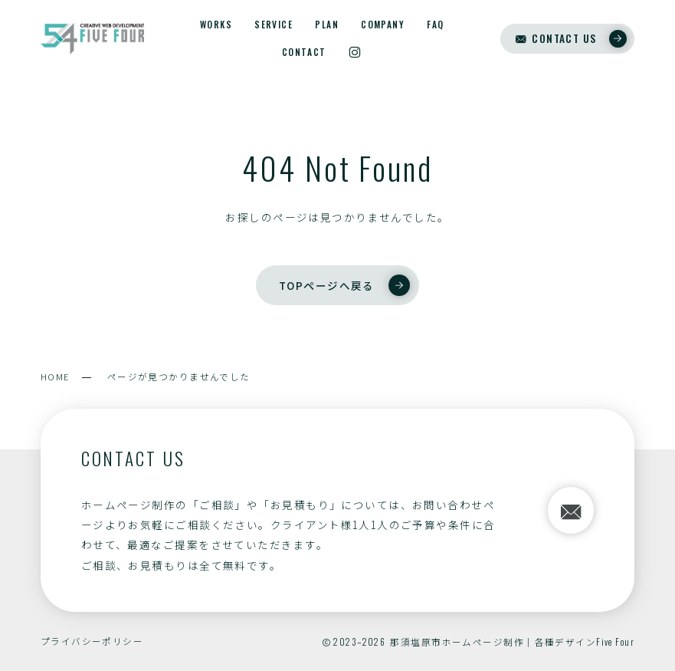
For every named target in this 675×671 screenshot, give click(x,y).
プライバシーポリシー (92, 641)
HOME (55, 376)
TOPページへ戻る (344, 285)
